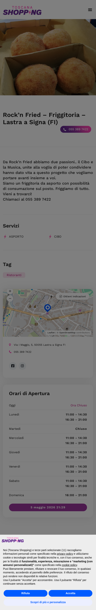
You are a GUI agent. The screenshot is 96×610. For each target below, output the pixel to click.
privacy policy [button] (65, 553)
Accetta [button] (70, 593)
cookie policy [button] (69, 565)
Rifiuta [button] (25, 593)
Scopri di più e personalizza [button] (48, 602)
